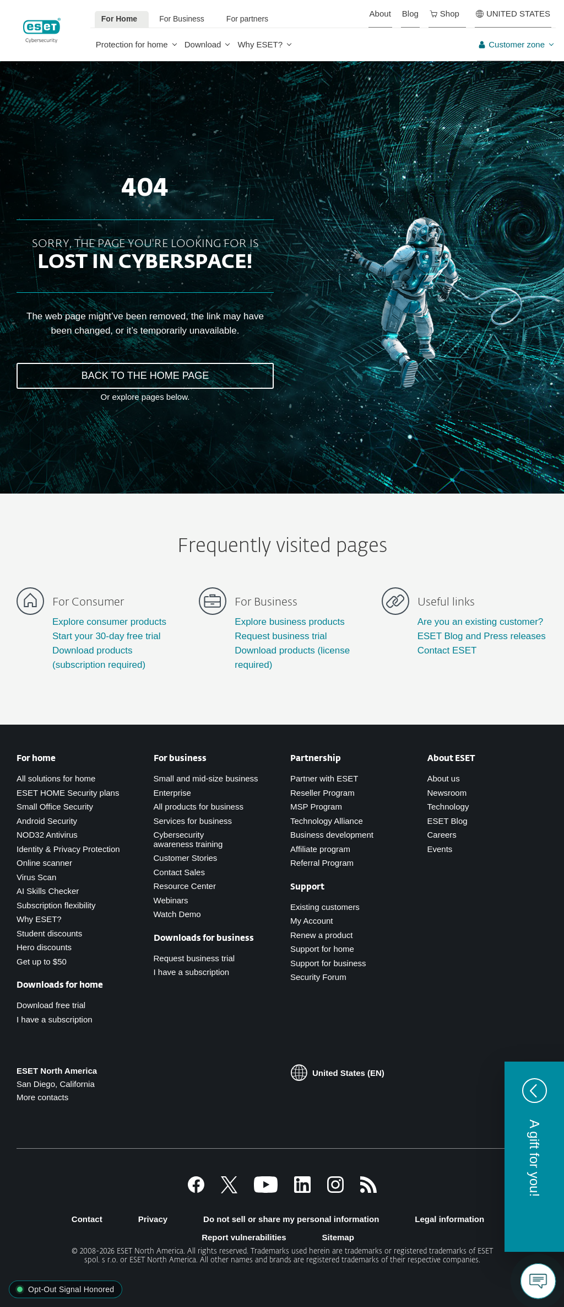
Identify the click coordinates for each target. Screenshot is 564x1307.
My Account (311, 920)
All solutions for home (56, 778)
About (380, 13)
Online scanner (44, 862)
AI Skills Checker (48, 891)
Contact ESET (447, 650)
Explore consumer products (109, 622)
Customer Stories (186, 858)
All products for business (198, 806)
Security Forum (318, 977)
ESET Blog (447, 821)
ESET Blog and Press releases (481, 636)
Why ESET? (260, 44)
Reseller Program (322, 792)
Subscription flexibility (56, 905)
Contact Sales (179, 872)
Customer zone (511, 44)
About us (443, 778)
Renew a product (321, 935)
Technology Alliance (326, 821)
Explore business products (289, 622)
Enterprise (172, 792)
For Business (181, 18)
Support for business (328, 963)
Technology (448, 806)
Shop (444, 13)
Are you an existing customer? (480, 622)
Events (440, 849)
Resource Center (185, 886)
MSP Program (316, 806)
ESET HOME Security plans (68, 792)
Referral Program (322, 862)
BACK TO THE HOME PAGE (145, 375)
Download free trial (51, 1005)
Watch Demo (177, 914)
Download (203, 44)
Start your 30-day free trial (106, 636)
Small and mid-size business (206, 778)
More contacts (42, 1097)
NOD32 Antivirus (47, 834)
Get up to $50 (42, 961)
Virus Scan (36, 877)
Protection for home (132, 44)
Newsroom (447, 792)
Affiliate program (320, 849)
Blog (410, 13)
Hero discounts (44, 947)
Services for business (193, 821)
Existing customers (325, 907)
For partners (247, 18)
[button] (534, 1157)
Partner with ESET (324, 778)
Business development (331, 834)
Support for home (322, 949)
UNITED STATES (513, 13)
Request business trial (281, 636)
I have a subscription (55, 1019)
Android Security (47, 821)
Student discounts (49, 933)
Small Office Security (55, 806)
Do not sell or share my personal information (291, 1219)
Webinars (171, 900)
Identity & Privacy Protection (68, 849)
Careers (442, 834)
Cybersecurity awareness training (188, 839)
